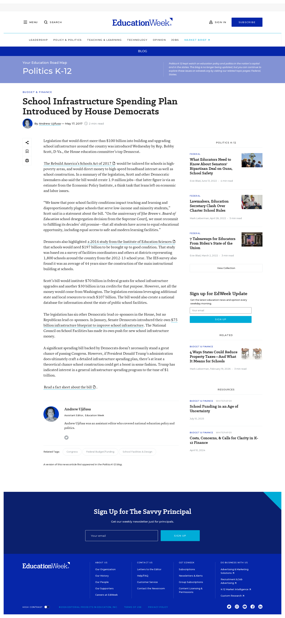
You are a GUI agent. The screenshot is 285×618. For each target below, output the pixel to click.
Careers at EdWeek (106, 594)
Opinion (182, 39)
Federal (195, 154)
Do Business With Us (234, 562)
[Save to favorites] (27, 151)
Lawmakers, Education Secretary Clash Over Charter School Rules (209, 206)
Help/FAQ (142, 575)
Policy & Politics (90, 39)
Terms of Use (133, 607)
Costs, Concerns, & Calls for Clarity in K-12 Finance (224, 440)
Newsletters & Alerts (191, 575)
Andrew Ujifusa (50, 123)
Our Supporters (104, 588)
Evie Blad (195, 180)
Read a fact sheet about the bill (69, 387)
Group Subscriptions (191, 582)
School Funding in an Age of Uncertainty (214, 408)
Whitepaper (224, 401)
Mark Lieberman (199, 218)
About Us (101, 562)
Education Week (94, 415)
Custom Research (232, 595)
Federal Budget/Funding (100, 451)
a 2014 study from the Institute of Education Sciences (131, 241)
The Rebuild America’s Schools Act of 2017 (79, 163)
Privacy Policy (158, 607)
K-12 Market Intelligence (236, 589)
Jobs (198, 39)
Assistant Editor (73, 415)
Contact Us (144, 562)
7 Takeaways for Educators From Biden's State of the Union (212, 243)
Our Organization (105, 569)
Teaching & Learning (127, 39)
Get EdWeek (186, 562)
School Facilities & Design (137, 451)
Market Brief (220, 39)
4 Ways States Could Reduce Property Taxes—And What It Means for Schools (213, 356)
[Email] (121, 535)
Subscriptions (187, 569)
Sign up (180, 535)
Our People (102, 582)
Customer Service (147, 582)
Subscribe (247, 22)
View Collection (226, 268)
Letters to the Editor (149, 569)
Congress (72, 451)
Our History (102, 575)
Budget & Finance (37, 92)
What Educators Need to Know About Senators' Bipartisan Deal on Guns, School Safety (211, 166)
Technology (160, 39)
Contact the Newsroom (151, 588)
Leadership (61, 39)
